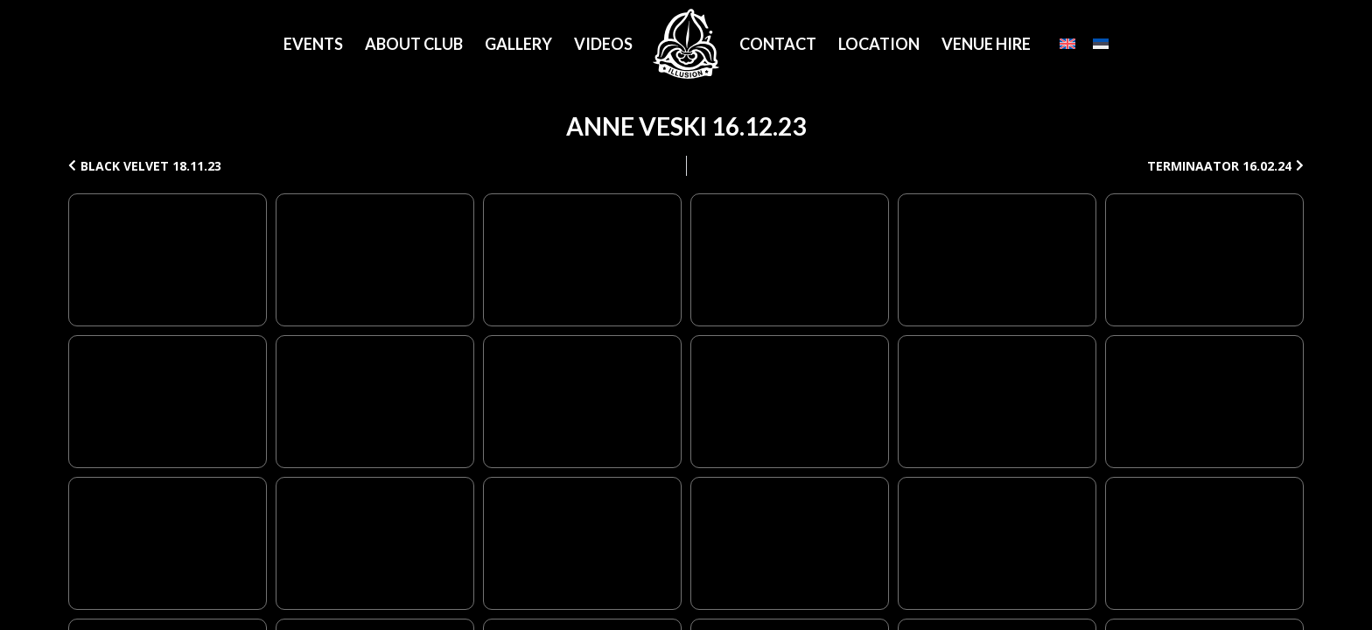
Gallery (518, 43)
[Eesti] (1101, 43)
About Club (414, 43)
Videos (603, 43)
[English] (1067, 43)
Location (879, 43)
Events (313, 43)
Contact (777, 43)
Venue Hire (986, 43)
